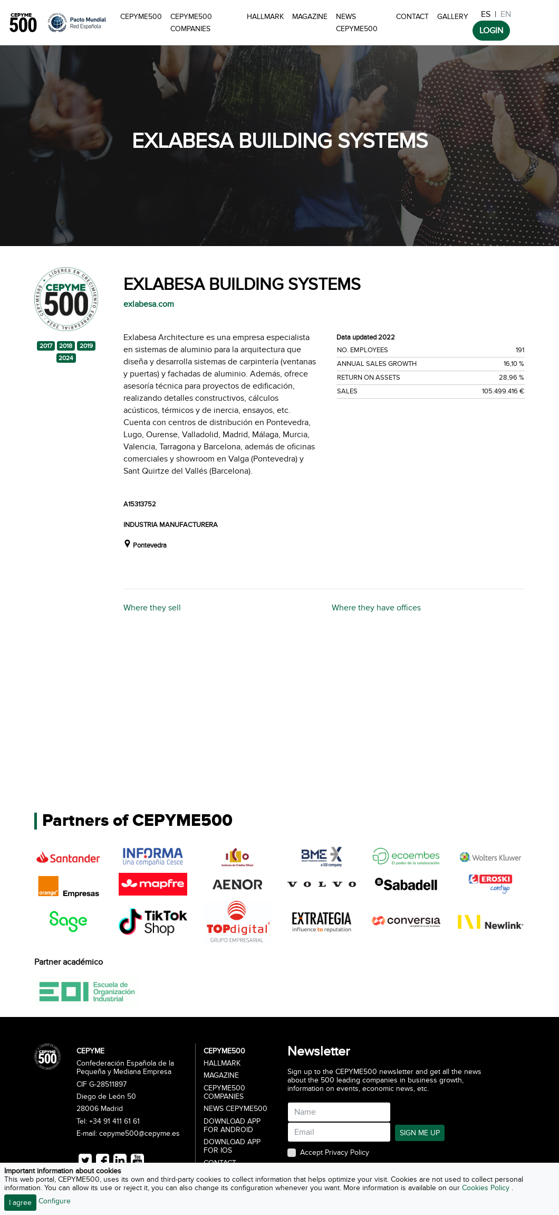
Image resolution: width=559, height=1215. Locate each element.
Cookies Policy (487, 1187)
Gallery (452, 16)
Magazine (309, 16)
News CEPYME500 (357, 22)
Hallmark (265, 16)
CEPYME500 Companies (191, 22)
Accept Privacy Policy (334, 1152)
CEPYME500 (141, 16)
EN (505, 14)
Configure (54, 1201)
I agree (20, 1202)
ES (485, 14)
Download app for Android (232, 1125)
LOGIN (491, 30)
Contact (412, 16)
